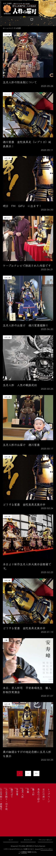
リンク (11, 840)
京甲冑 (17, 792)
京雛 (28, 790)
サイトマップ (28, 840)
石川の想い (43, 794)
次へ (36, 773)
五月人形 (22, 793)
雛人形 (33, 792)
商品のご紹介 (38, 795)
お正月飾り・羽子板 (6, 799)
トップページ (48, 795)
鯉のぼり (12, 793)
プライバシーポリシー (45, 840)
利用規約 (24, 852)
